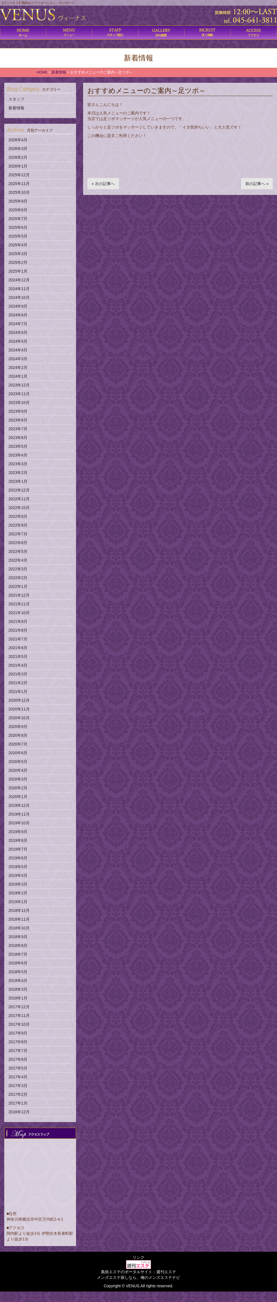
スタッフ (16, 99)
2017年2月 (17, 1094)
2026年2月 (17, 157)
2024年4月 (17, 350)
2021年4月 (17, 665)
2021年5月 (17, 656)
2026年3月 (17, 148)
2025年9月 (17, 201)
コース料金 (69, 32)
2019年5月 (17, 866)
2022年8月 (17, 525)
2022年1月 (17, 586)
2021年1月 (17, 691)
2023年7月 (17, 429)
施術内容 (115, 32)
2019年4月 (17, 875)
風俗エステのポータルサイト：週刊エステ (138, 1272)
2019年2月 (17, 893)
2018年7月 (17, 954)
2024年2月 (17, 367)
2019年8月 (17, 840)
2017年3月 (17, 1085)
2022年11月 (19, 499)
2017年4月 (17, 1077)
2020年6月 (17, 753)
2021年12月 (19, 595)
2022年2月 (17, 577)
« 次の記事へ (103, 183)
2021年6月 (17, 647)
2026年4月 (17, 140)
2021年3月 (17, 674)
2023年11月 (19, 394)
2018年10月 (19, 928)
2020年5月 (17, 761)
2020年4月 (17, 770)
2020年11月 (19, 709)
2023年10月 (19, 402)
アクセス (253, 32)
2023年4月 (17, 455)
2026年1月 (17, 166)
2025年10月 (19, 192)
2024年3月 (17, 359)
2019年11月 (19, 814)
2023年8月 (17, 420)
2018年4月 (17, 980)
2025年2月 (17, 262)
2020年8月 (17, 735)
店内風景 (161, 32)
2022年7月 (17, 534)
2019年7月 (17, 849)
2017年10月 (19, 1024)
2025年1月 (17, 271)
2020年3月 (17, 779)
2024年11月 (19, 288)
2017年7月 (17, 1050)
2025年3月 (17, 253)
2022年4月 (17, 560)
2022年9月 (17, 516)
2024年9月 (17, 306)
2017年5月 (17, 1068)
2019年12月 (19, 805)
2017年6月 (17, 1059)
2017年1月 (17, 1103)
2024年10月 (19, 297)
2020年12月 (19, 700)
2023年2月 (17, 472)
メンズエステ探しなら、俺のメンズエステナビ (138, 1277)
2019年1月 (17, 901)
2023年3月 (17, 464)
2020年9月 (17, 726)
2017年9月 (17, 1033)
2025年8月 (17, 210)
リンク (138, 1257)
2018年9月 (17, 936)
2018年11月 (19, 919)
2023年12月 (19, 385)
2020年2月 (17, 788)
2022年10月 (19, 507)
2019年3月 (17, 884)
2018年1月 (17, 998)
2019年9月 (17, 831)
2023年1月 (17, 481)
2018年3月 (17, 989)
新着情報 (16, 108)
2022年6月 (17, 542)
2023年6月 (17, 437)
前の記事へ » (257, 183)
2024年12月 (19, 280)
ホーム (23, 32)
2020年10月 (19, 718)
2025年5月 (17, 236)
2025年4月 (17, 245)
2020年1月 (17, 796)
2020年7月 (17, 744)
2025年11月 (19, 183)
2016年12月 (19, 1112)
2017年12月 (19, 1007)
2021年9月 (17, 621)
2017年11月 (19, 1015)
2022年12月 (19, 490)
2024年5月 (17, 341)
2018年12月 (19, 910)
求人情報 (207, 32)
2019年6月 (17, 858)
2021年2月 (17, 683)
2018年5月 (17, 972)
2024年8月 (17, 315)
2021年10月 (19, 612)
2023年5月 (17, 446)
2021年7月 (17, 639)
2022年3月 (17, 569)
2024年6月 (17, 332)
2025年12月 (19, 175)
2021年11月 (19, 604)
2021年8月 (17, 630)
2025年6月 (17, 227)
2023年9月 (17, 411)
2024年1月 (17, 376)
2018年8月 (17, 945)
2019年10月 (19, 823)
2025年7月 (17, 218)
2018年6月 (17, 963)
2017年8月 (17, 1042)
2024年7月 (17, 323)
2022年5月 (17, 551)
